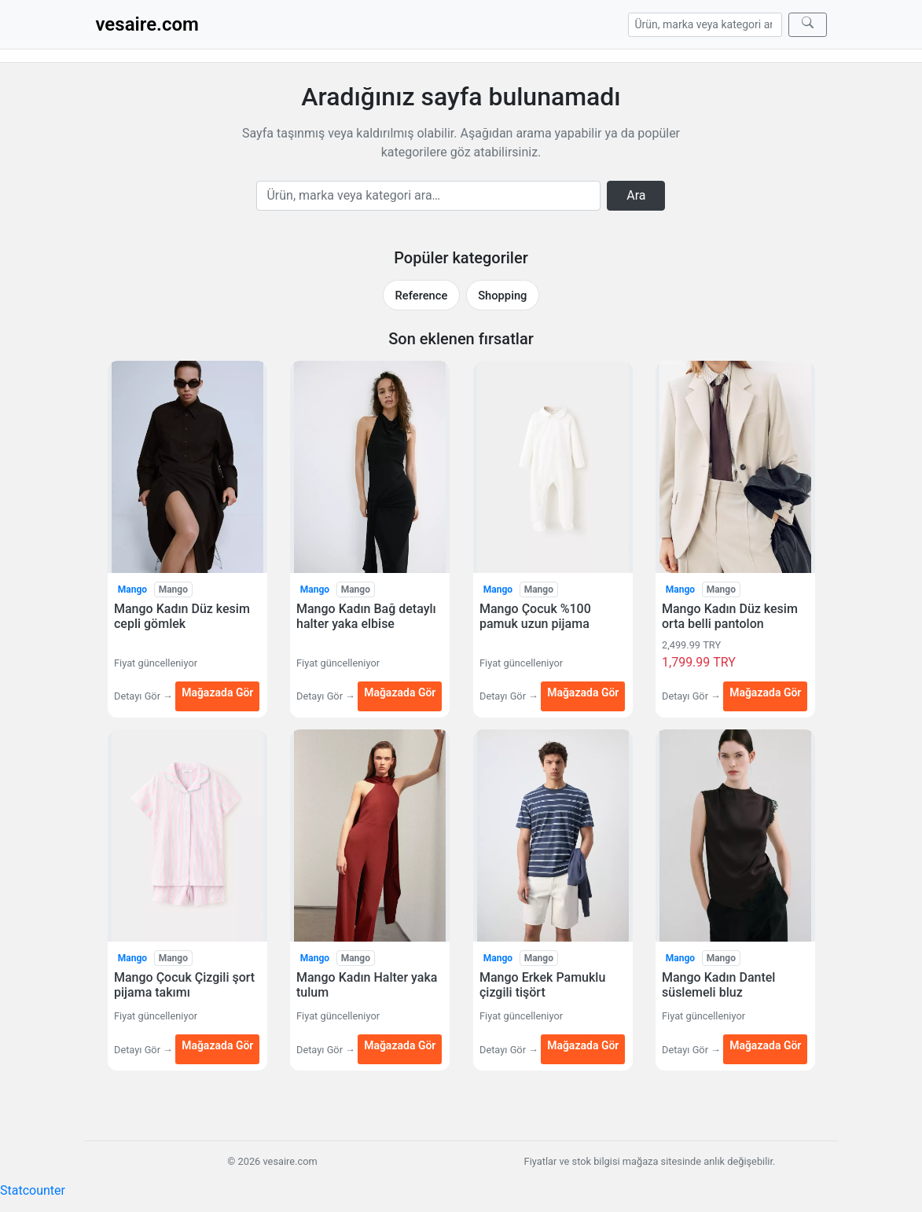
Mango (131, 589)
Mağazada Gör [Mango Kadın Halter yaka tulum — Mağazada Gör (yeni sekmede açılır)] (399, 1046)
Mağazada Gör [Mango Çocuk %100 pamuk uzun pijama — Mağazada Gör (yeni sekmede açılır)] (583, 691)
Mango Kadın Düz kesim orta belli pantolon (730, 616)
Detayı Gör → (144, 696)
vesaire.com (147, 24)
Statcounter (32, 1190)
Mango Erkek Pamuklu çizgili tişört (542, 985)
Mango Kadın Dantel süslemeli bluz (718, 985)
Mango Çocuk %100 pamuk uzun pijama (535, 616)
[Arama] (705, 25)
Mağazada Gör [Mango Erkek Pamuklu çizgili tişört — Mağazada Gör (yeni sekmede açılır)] (583, 1046)
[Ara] (807, 25)
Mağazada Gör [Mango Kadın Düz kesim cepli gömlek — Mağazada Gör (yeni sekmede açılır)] (217, 691)
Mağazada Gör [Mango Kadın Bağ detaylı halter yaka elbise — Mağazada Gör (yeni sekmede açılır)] (399, 691)
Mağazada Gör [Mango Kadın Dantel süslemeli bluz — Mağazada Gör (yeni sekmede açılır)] (765, 1046)
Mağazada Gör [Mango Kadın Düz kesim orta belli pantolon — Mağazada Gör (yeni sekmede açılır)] (765, 691)
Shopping (502, 295)
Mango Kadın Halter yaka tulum (366, 985)
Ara (635, 195)
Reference (421, 295)
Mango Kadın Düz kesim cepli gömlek (182, 616)
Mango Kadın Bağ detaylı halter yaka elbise (366, 616)
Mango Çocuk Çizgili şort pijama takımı (184, 985)
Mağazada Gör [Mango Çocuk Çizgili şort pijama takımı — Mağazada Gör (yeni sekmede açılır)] (217, 1046)
